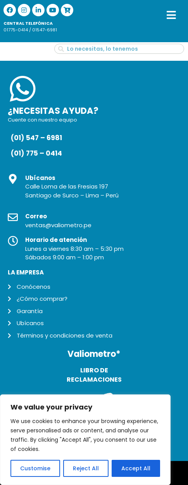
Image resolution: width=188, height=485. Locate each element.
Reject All (86, 468)
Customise (35, 468)
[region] (85, 439)
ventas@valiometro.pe (58, 225)
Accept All (135, 468)
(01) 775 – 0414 (36, 153)
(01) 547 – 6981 (36, 137)
